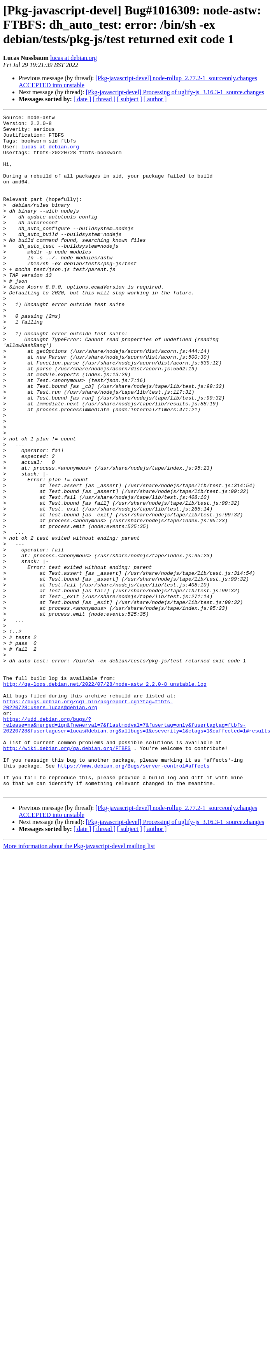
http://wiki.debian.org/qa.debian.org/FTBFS (67, 875)
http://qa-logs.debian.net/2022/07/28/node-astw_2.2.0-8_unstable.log (105, 798)
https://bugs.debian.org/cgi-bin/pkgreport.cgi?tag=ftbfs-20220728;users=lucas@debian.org (88, 823)
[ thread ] (104, 99)
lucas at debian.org (73, 58)
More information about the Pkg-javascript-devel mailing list (79, 981)
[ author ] (155, 99)
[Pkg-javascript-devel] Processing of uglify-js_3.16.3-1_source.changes (175, 92)
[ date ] (82, 99)
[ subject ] (129, 99)
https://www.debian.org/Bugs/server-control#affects (133, 896)
